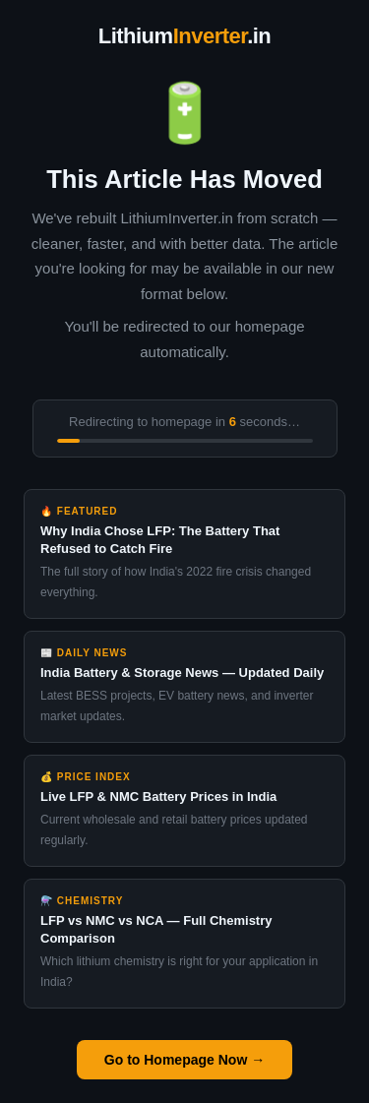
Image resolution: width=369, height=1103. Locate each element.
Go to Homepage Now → (184, 1060)
